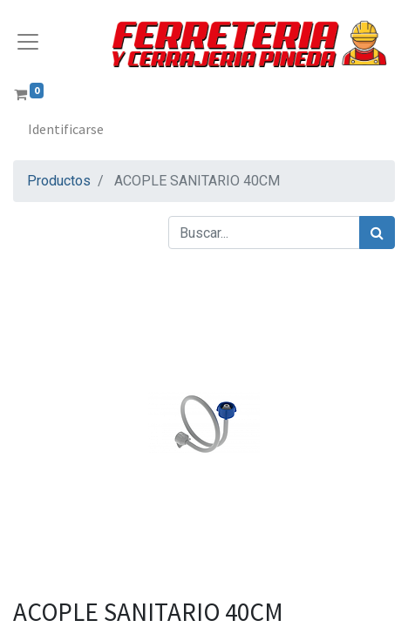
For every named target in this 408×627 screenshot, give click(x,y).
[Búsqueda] (377, 232)
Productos (59, 180)
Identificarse (66, 129)
